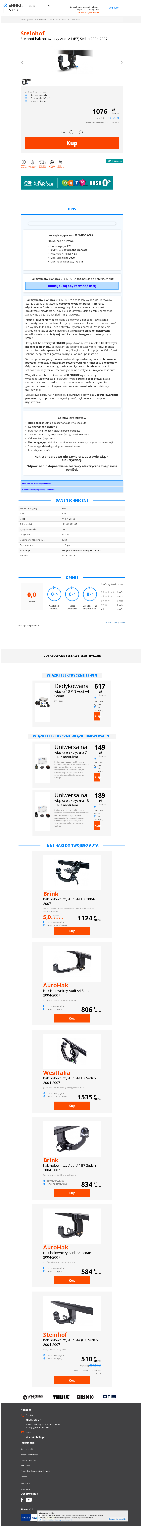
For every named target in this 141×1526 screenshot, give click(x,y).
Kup (72, 143)
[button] (22, 62)
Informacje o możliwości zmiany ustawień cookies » (57, 1520)
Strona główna (27, 19)
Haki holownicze (41, 19)
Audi (52, 19)
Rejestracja (25, 1483)
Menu (13, 10)
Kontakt (24, 1476)
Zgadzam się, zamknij (117, 1519)
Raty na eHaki (27, 1449)
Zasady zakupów (28, 1460)
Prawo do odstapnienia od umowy (35, 1471)
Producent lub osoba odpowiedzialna (37, 483)
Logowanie (25, 1489)
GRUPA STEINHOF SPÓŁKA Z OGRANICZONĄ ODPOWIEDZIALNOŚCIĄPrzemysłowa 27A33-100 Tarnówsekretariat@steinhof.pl (72, 484)
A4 (57, 19)
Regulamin (25, 1465)
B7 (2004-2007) (74, 19)
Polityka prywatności (29, 1454)
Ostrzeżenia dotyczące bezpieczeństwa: (38, 489)
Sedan (63, 19)
